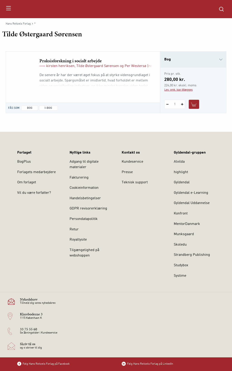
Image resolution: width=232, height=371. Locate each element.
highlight (181, 172)
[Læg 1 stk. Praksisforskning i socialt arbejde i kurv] (194, 104)
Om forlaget (26, 182)
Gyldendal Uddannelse (192, 203)
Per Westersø (135, 66)
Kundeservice (132, 162)
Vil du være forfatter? (34, 193)
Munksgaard (184, 234)
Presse (127, 172)
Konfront (181, 213)
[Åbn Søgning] (221, 9)
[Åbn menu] (8, 9)
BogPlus (24, 162)
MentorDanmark (187, 224)
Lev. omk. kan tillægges (178, 89)
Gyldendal (182, 182)
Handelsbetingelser (85, 198)
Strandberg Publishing (192, 255)
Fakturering (79, 177)
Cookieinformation (84, 188)
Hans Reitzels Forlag (18, 23)
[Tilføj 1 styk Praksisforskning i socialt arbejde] (182, 104)
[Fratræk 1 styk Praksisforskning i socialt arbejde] (167, 104)
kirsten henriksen (60, 66)
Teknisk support (135, 182)
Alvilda (179, 162)
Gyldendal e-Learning (191, 193)
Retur (74, 229)
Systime (180, 276)
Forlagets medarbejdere (36, 172)
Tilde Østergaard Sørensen (97, 66)
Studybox (181, 265)
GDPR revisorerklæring (88, 208)
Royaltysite (78, 240)
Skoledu (180, 245)
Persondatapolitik (84, 219)
